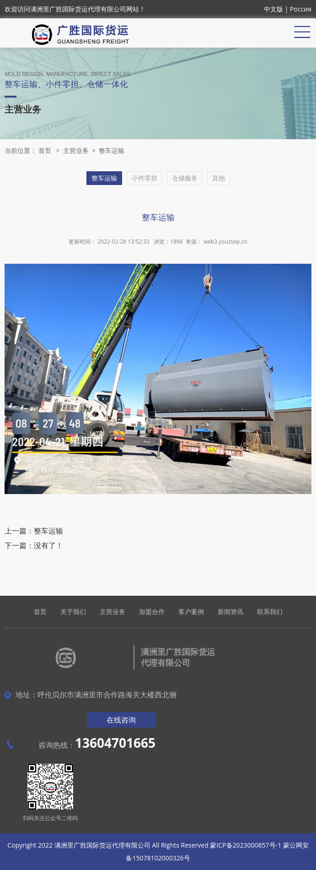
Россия (300, 9)
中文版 (273, 9)
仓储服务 (185, 178)
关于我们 (73, 611)
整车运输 (111, 150)
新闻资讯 (230, 611)
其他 (218, 178)
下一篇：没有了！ (34, 545)
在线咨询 (121, 720)
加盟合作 (152, 611)
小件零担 (144, 178)
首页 (44, 150)
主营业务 (76, 150)
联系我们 (270, 611)
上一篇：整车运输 (34, 531)
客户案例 (191, 611)
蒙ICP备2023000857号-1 (245, 845)
